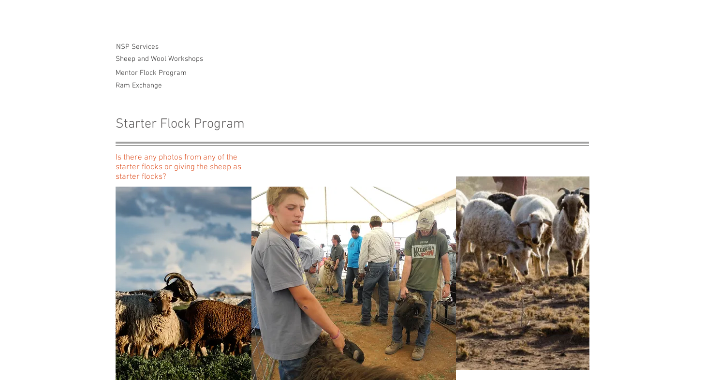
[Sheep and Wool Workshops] (159, 59)
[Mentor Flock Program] (151, 73)
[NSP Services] (137, 47)
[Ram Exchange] (139, 85)
